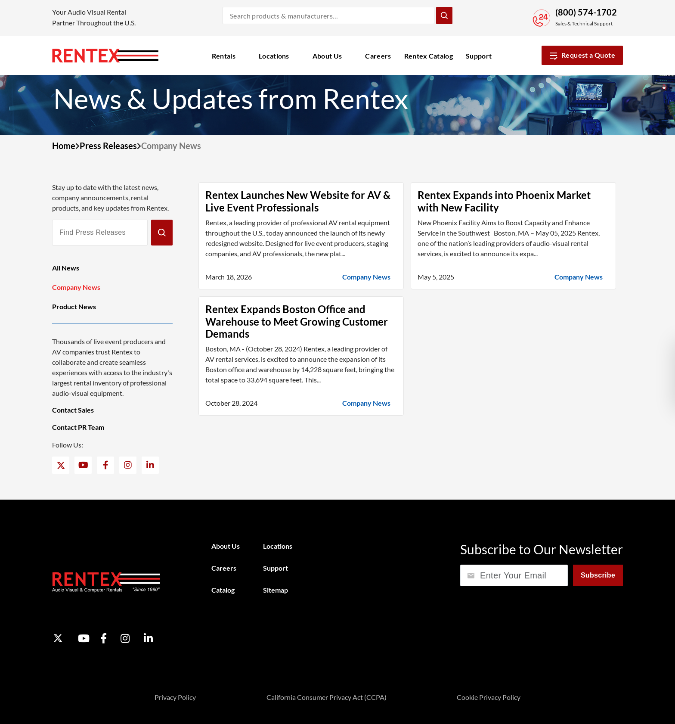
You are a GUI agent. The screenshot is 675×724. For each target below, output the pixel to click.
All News (65, 268)
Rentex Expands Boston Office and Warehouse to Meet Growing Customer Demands (296, 321)
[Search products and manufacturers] (328, 15)
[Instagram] (128, 465)
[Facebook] (105, 465)
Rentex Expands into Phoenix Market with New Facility (504, 201)
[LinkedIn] (150, 465)
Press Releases (108, 145)
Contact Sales (73, 410)
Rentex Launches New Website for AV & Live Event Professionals (297, 201)
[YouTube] (83, 465)
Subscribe (598, 575)
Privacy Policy (175, 697)
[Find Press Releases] (100, 232)
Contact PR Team (78, 427)
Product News (74, 306)
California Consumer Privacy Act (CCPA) (326, 697)
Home (63, 145)
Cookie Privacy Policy (488, 697)
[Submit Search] (444, 15)
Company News (76, 287)
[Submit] (162, 232)
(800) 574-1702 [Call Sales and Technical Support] (586, 12)
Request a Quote (582, 55)
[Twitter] (61, 465)
